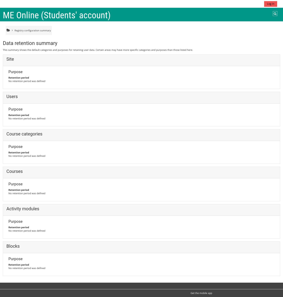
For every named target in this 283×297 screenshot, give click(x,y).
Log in (270, 3)
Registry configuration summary (33, 30)
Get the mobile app (201, 293)
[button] (275, 13)
